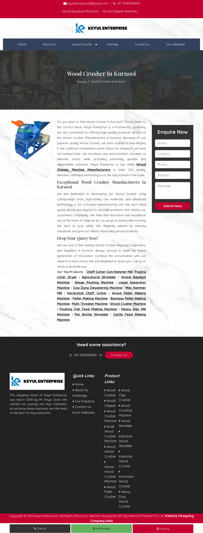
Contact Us (119, 355)
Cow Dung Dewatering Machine (97, 288)
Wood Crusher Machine (128, 304)
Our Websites (175, 44)
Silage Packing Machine (94, 282)
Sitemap (112, 44)
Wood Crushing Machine (125, 410)
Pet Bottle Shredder (92, 314)
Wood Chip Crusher (124, 395)
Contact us (142, 44)
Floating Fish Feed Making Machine (88, 309)
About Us (49, 44)
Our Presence (84, 401)
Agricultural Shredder (99, 277)
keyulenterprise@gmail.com (85, 3)
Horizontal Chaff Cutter (86, 293)
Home (22, 44)
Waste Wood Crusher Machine (110, 471)
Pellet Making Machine (90, 298)
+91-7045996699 (126, 3)
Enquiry (163, 528)
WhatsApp (101, 528)
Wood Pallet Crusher (110, 492)
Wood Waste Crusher (110, 451)
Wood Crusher (82, 44)
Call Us (40, 528)
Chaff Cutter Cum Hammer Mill (109, 272)
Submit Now (173, 206)
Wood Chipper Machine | (120, 11)
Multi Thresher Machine (90, 304)
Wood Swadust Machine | (80, 11)
